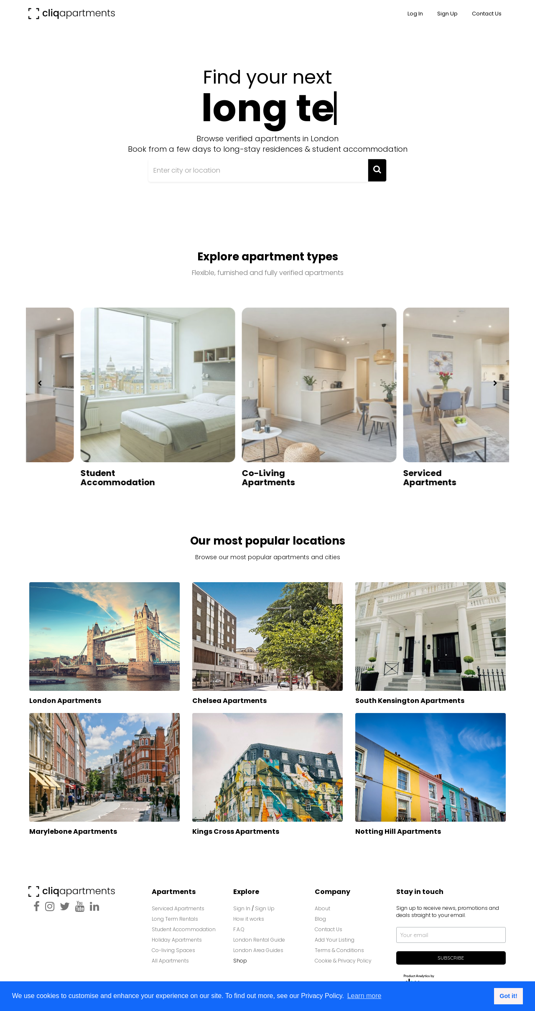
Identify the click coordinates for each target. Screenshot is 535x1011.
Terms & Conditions (339, 946)
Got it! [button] (508, 996)
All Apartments (170, 956)
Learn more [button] (364, 995)
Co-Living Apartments (378, 473)
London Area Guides (258, 946)
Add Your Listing (334, 936)
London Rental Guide (259, 936)
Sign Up (265, 904)
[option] (106, 395)
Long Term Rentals (175, 915)
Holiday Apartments (177, 936)
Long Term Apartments (55, 473)
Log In (415, 14)
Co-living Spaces (174, 946)
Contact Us (487, 14)
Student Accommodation (228, 473)
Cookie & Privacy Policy (343, 956)
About (322, 904)
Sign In (241, 904)
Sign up (447, 14)
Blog (320, 915)
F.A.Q (239, 925)
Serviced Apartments (178, 904)
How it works (248, 915)
